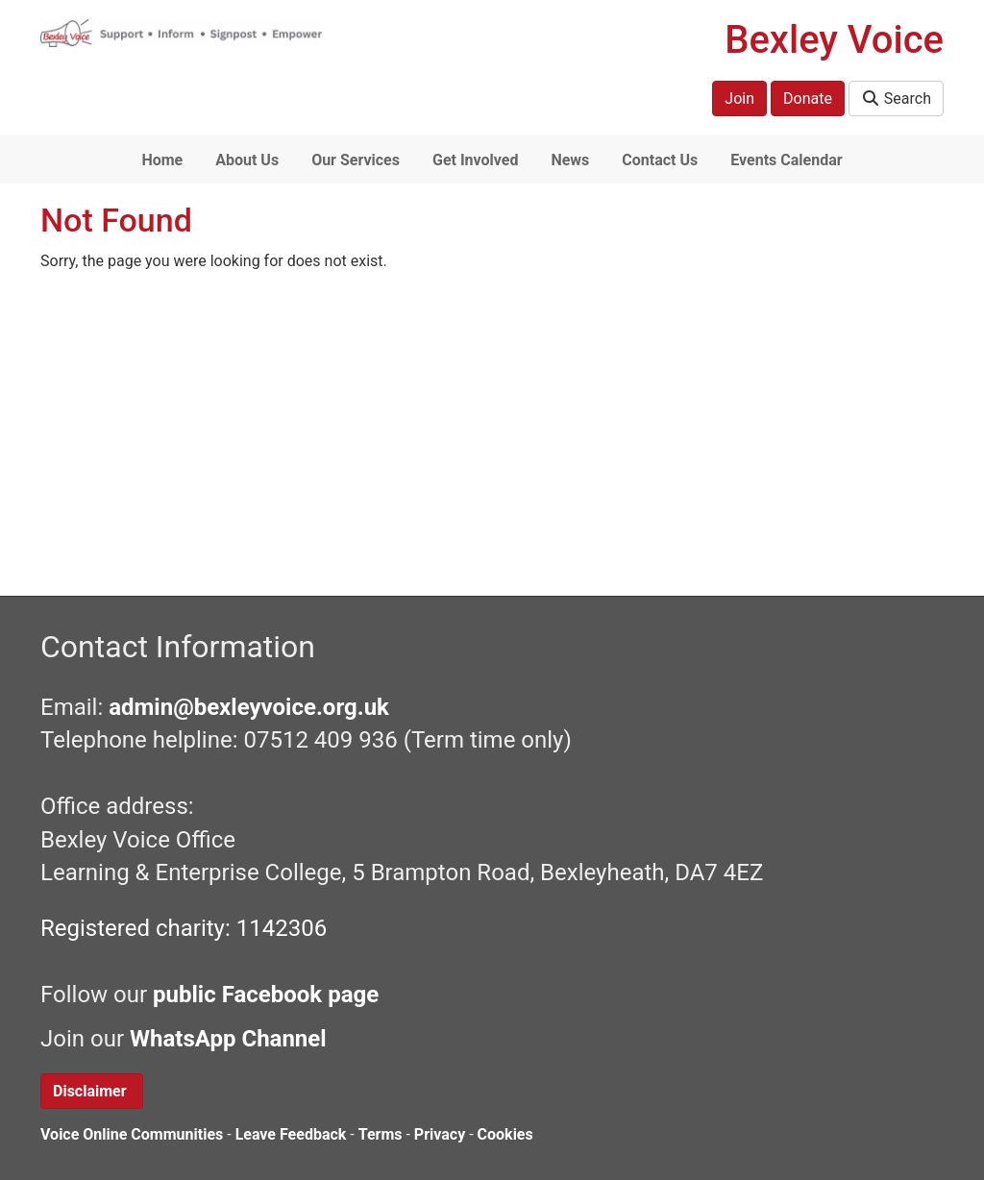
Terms (380, 1134)
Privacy (439, 1134)
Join (739, 98)
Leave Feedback (291, 1134)
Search (896, 98)
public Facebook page (266, 994)
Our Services (355, 160)
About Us (247, 160)
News (570, 160)
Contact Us (660, 160)
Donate (807, 98)
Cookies (505, 1134)
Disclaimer (92, 1091)
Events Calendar (786, 160)
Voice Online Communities (131, 1134)
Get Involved (475, 160)
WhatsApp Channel (231, 1038)
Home (162, 160)
